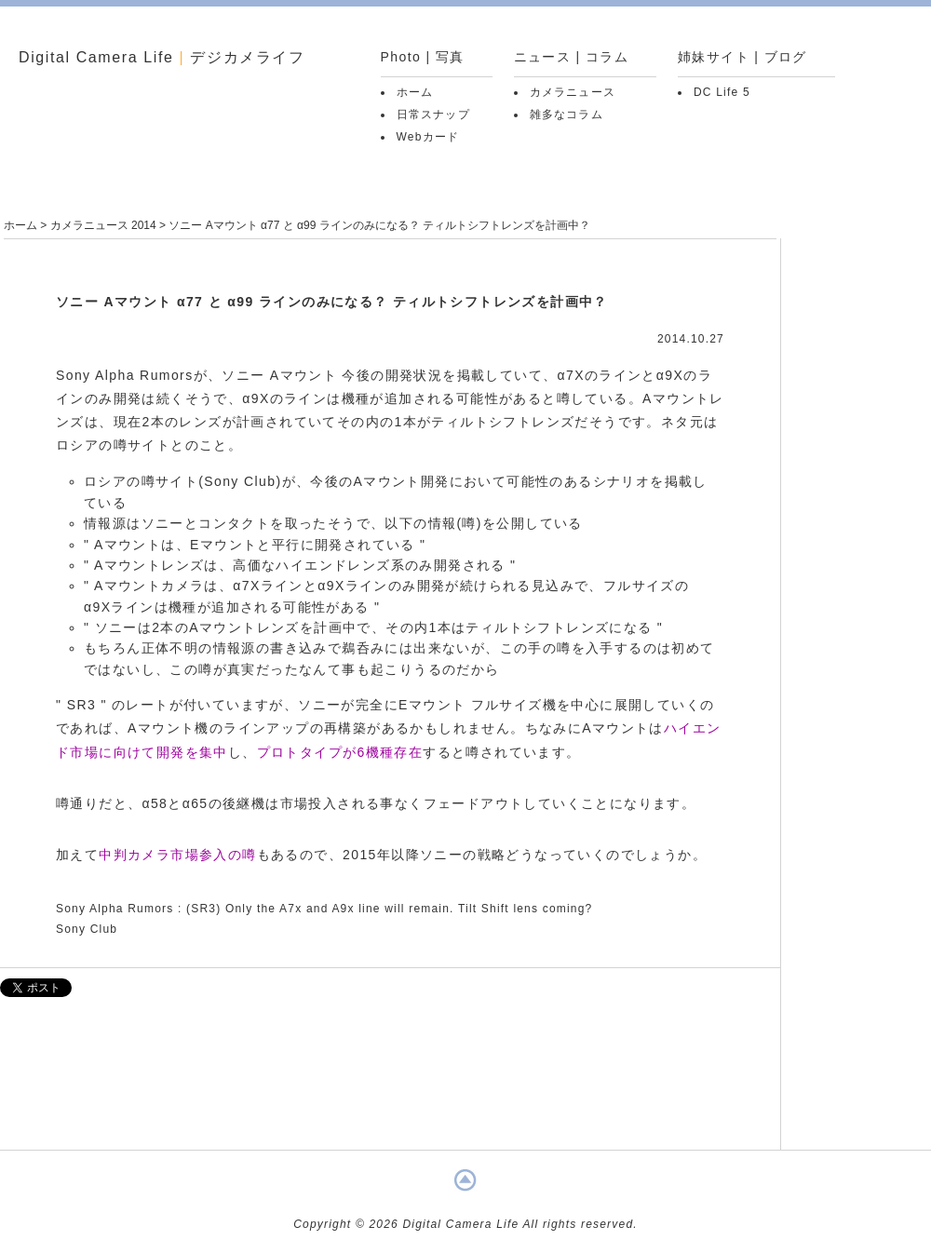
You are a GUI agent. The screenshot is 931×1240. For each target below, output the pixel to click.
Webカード (428, 136)
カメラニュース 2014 (103, 225)
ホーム (415, 92)
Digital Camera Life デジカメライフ (162, 57)
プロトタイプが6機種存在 (340, 752)
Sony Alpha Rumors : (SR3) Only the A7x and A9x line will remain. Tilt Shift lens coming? (324, 908)
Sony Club (86, 929)
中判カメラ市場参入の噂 (177, 854)
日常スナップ (433, 114)
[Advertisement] (390, 1083)
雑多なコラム (566, 114)
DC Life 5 (722, 92)
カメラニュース (572, 92)
